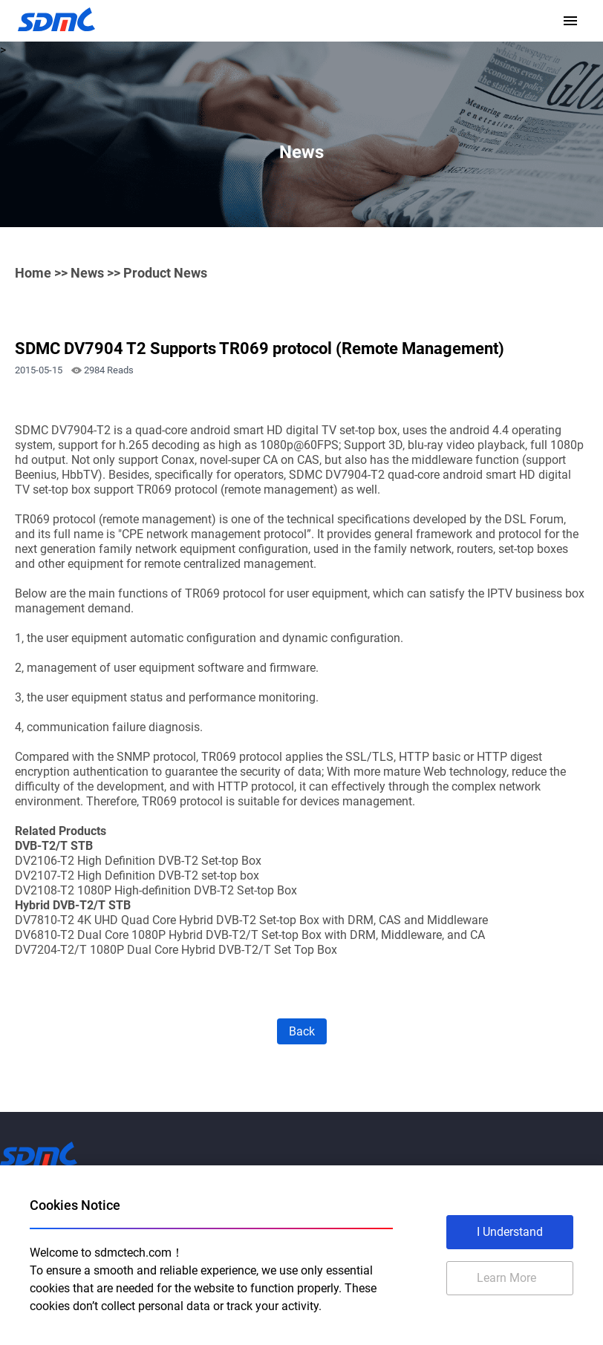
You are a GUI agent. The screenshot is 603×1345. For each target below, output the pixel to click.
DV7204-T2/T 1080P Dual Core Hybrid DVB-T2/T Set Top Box (176, 950)
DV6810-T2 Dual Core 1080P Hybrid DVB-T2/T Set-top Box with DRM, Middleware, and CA (250, 935)
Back (302, 1031)
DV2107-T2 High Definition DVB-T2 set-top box (137, 875)
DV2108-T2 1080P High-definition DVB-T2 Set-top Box (156, 890)
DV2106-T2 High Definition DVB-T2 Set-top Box (138, 861)
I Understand (510, 1232)
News (87, 273)
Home (33, 273)
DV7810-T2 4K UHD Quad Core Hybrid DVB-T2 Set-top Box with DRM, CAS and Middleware (251, 920)
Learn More (506, 1278)
